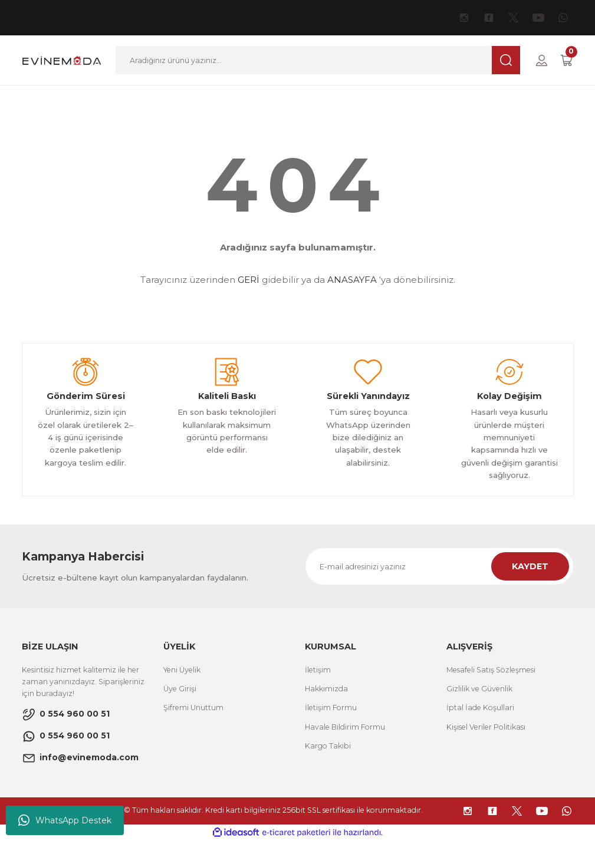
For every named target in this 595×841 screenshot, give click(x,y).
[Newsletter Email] (439, 566)
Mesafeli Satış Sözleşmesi (490, 669)
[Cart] (567, 60)
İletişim (318, 669)
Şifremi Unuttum (193, 707)
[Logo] (62, 59)
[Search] (318, 60)
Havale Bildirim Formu (345, 727)
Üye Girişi (179, 688)
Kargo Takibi (328, 745)
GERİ (248, 279)
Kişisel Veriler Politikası (485, 727)
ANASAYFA (352, 279)
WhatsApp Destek (64, 820)
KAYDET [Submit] (530, 566)
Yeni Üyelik (181, 669)
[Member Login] (541, 60)
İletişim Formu (331, 707)
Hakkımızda (326, 688)
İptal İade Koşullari (480, 707)
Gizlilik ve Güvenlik (479, 688)
